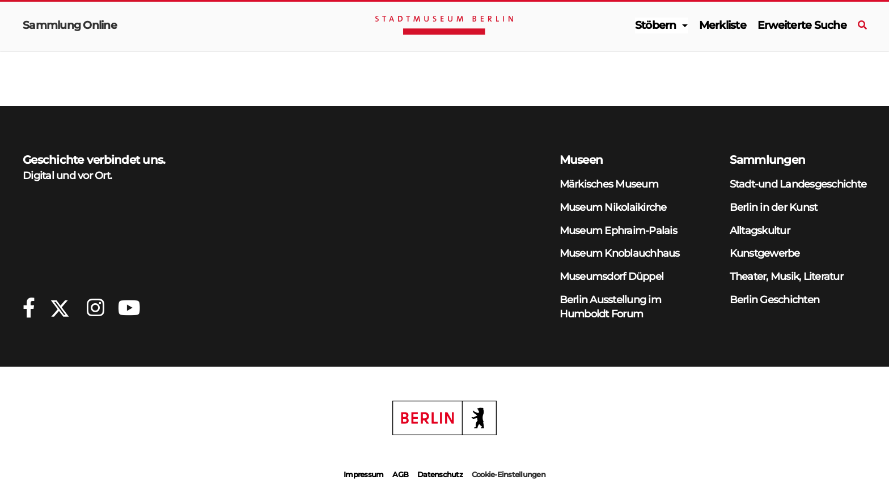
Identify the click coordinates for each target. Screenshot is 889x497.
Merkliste (722, 25)
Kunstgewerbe (765, 253)
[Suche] (862, 25)
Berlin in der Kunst (774, 207)
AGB (400, 474)
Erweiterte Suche (801, 25)
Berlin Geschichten (775, 299)
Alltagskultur (760, 230)
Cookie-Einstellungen (508, 474)
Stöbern (655, 25)
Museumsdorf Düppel (612, 276)
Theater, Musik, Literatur (786, 276)
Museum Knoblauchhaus (620, 253)
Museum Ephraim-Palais (618, 230)
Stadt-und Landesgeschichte (798, 184)
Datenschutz (440, 474)
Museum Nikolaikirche (613, 207)
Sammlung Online (70, 25)
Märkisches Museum (609, 184)
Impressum (363, 474)
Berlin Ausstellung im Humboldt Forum (610, 307)
